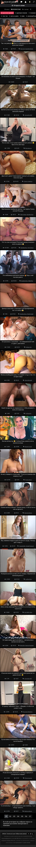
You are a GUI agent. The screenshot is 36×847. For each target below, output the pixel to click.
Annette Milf (28, 115)
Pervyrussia (28, 778)
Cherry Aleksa (28, 181)
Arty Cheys (30, 247)
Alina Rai (22, 645)
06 (26, 816)
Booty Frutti (28, 446)
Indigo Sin (29, 347)
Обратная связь (21, 833)
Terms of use (11, 833)
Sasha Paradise (29, 645)
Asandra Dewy (29, 49)
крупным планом (21, 13)
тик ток (4, 16)
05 (22, 816)
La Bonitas (28, 579)
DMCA (4, 833)
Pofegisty (28, 413)
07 (30, 816)
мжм (22, 16)
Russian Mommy (27, 712)
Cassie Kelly (22, 546)
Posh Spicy (28, 479)
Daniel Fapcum (30, 546)
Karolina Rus (30, 214)
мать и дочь (13, 16)
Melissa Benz (28, 811)
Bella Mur (30, 281)
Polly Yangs (23, 214)
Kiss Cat (22, 49)
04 (18, 816)
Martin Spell (30, 314)
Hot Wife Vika (28, 612)
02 (10, 816)
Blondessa (28, 148)
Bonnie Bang (28, 513)
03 (14, 816)
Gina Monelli (28, 380)
